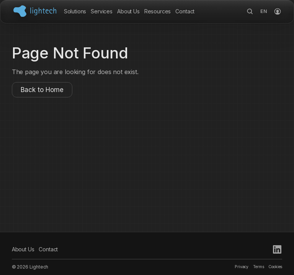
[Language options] (263, 11)
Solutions (75, 11)
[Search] (250, 11)
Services (102, 11)
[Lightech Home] (35, 11)
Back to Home (42, 90)
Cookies (275, 266)
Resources (157, 11)
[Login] (277, 11)
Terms (258, 266)
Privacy (241, 266)
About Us (128, 11)
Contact (184, 11)
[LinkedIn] (277, 249)
